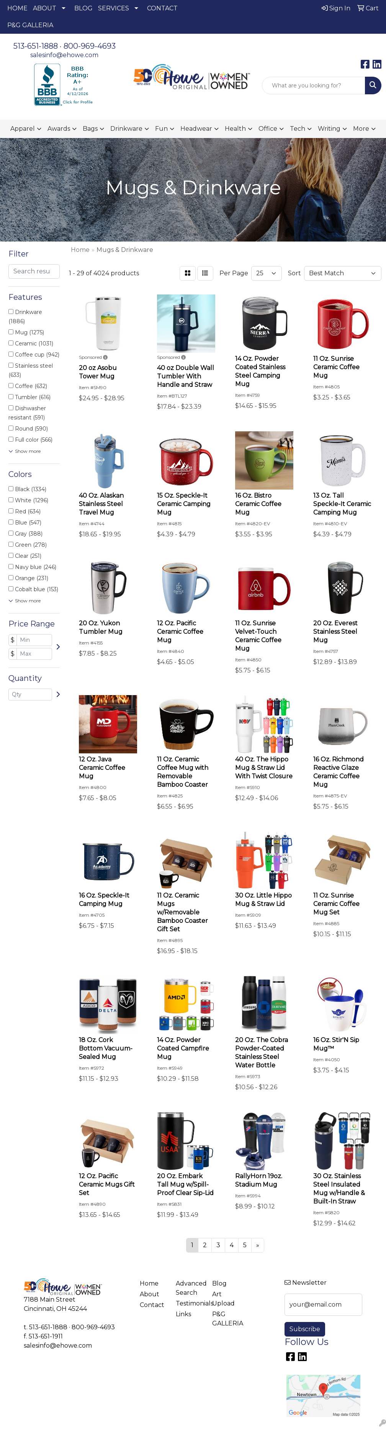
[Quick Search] (313, 85)
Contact (152, 1305)
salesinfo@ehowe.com (64, 55)
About (149, 1294)
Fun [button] (161, 128)
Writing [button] (329, 128)
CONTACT (162, 8)
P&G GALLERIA (30, 25)
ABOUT (44, 8)
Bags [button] (90, 128)
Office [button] (267, 128)
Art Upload (223, 1299)
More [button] (361, 128)
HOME (17, 8)
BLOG (83, 8)
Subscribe (305, 1329)
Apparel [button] (22, 128)
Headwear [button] (196, 128)
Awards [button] (58, 128)
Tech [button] (297, 128)
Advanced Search (189, 1288)
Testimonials (189, 1303)
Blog (219, 1283)
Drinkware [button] (126, 128)
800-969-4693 (90, 46)
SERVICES (113, 8)
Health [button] (235, 128)
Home (149, 1283)
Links (183, 1314)
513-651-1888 (35, 46)
